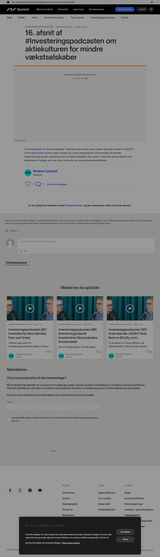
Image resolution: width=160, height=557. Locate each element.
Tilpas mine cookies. (70, 543)
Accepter (125, 531)
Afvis (125, 539)
